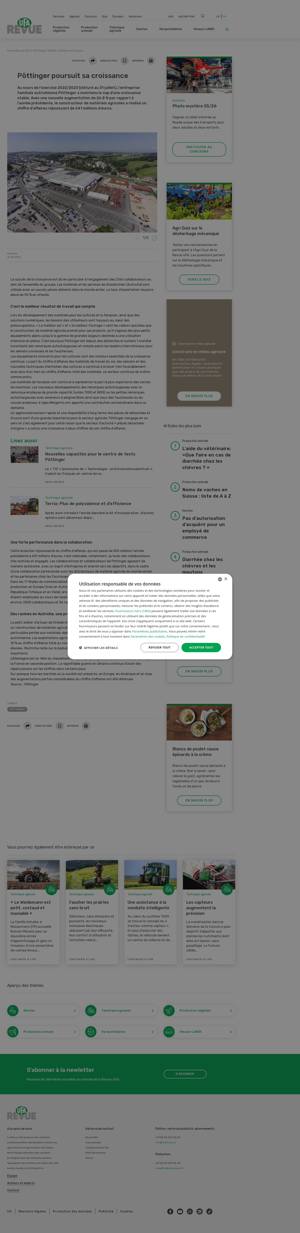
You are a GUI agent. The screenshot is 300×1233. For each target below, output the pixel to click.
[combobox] (220, 579)
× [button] (225, 579)
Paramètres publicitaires (149, 631)
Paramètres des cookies (148, 636)
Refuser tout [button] (160, 647)
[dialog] (150, 616)
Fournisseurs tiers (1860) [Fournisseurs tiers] (133, 611)
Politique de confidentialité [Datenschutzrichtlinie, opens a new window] (185, 636)
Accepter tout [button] (201, 647)
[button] (98, 647)
